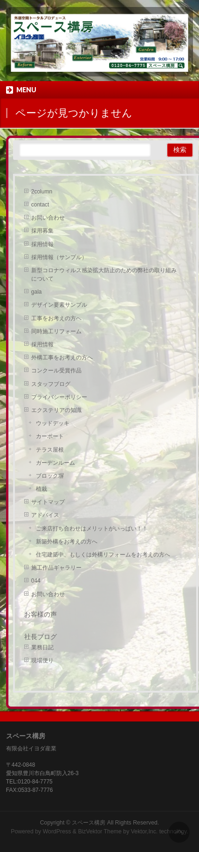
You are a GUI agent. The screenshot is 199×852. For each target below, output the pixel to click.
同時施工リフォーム (56, 331)
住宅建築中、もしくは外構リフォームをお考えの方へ (103, 554)
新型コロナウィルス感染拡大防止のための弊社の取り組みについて (104, 274)
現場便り (42, 660)
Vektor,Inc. (144, 831)
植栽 (41, 489)
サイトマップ (48, 502)
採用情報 (42, 244)
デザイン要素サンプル (59, 305)
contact (40, 204)
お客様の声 (40, 614)
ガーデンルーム (55, 463)
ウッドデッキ (52, 423)
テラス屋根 (50, 450)
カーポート (50, 436)
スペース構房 (88, 822)
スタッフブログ (50, 384)
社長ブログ (40, 636)
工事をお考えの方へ (56, 318)
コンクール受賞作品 (56, 370)
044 (36, 580)
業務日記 (42, 647)
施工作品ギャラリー (56, 567)
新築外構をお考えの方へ (66, 541)
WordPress (57, 831)
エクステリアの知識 (56, 410)
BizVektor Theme (100, 831)
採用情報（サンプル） (59, 257)
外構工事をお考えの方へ (62, 357)
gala (36, 292)
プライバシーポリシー (59, 397)
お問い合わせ (48, 217)
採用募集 (42, 230)
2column (41, 191)
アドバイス (45, 515)
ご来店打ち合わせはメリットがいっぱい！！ (92, 528)
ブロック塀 (50, 476)
